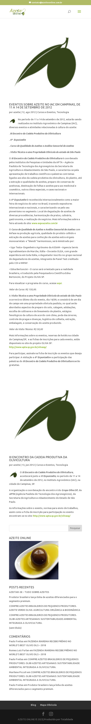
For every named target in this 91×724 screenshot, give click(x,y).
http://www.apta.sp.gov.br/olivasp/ (28, 347)
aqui (59, 283)
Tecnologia (63, 112)
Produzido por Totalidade (58, 719)
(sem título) (15, 628)
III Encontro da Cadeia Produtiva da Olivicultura (38, 458)
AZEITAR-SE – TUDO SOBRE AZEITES (29, 592)
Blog (33, 705)
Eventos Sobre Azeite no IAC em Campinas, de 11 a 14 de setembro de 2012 (44, 106)
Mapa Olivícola (48, 705)
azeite (16, 112)
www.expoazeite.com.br (45, 223)
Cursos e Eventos (46, 112)
